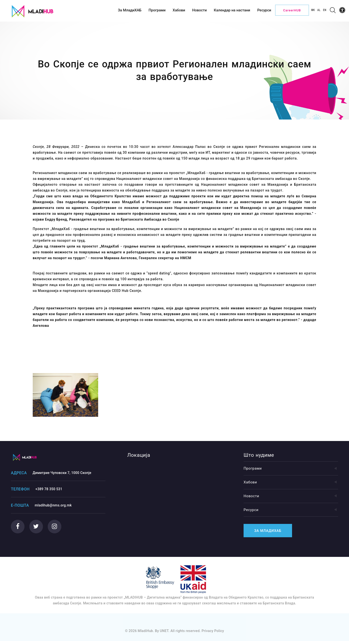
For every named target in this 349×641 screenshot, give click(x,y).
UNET (164, 631)
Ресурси (291, 510)
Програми (291, 468)
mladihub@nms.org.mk (53, 505)
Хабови (291, 482)
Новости (291, 496)
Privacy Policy (213, 631)
